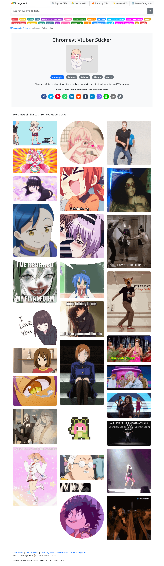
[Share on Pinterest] (58, 103)
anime (15, 19)
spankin (85, 24)
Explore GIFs (17, 552)
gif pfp (36, 24)
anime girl (57, 83)
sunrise (129, 24)
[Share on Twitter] (51, 103)
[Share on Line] (106, 103)
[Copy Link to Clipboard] (120, 103)
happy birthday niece (31, 29)
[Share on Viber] (99, 103)
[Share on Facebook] (44, 103)
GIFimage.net (15, 34)
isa (46, 29)
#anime (72, 83)
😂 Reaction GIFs (79, 3)
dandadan (64, 24)
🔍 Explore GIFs (59, 3)
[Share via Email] (113, 103)
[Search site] (79, 11)
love (42, 19)
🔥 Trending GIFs (100, 3)
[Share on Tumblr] (85, 103)
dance (24, 19)
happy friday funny (21, 24)
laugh (33, 19)
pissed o (103, 19)
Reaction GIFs (32, 552)
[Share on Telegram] (92, 103)
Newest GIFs (62, 552)
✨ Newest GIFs (120, 3)
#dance (84, 83)
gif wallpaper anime (131, 19)
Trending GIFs (47, 552)
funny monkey (90, 19)
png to (54, 29)
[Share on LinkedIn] (71, 103)
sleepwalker (116, 24)
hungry (76, 19)
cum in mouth (142, 24)
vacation (114, 19)
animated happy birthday (58, 19)
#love (109, 83)
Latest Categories (78, 552)
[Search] (150, 11)
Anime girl (27, 34)
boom (75, 24)
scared (16, 29)
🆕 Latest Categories (142, 3)
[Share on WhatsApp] (64, 103)
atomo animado (50, 24)
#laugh (97, 83)
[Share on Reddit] (78, 103)
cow (94, 24)
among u (104, 24)
